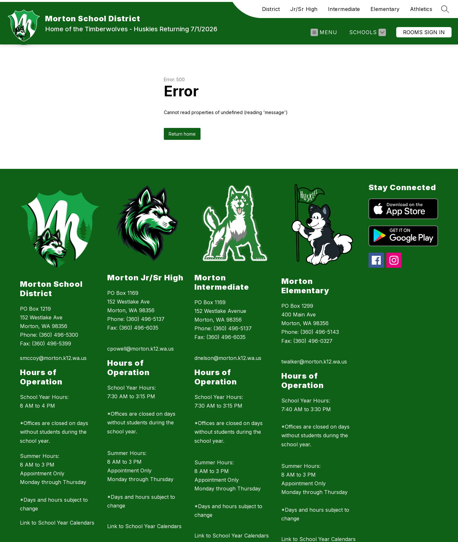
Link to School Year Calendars (57, 522)
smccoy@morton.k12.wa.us (53, 358)
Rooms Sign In (424, 32)
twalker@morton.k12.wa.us (314, 361)
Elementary (385, 9)
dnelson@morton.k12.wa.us (227, 358)
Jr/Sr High (304, 9)
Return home (182, 134)
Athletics (421, 9)
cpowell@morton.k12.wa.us (140, 348)
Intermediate (344, 9)
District (271, 9)
